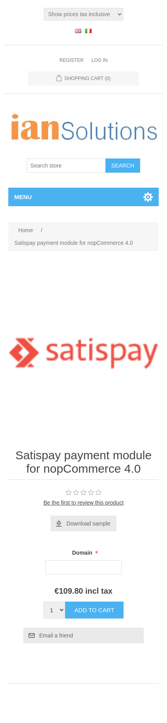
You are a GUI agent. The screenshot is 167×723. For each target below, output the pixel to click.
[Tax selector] (83, 14)
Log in (100, 60)
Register (71, 60)
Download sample (88, 523)
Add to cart (94, 610)
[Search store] (66, 165)
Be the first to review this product (83, 502)
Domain (83, 553)
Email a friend (56, 635)
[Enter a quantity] (54, 610)
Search (122, 165)
